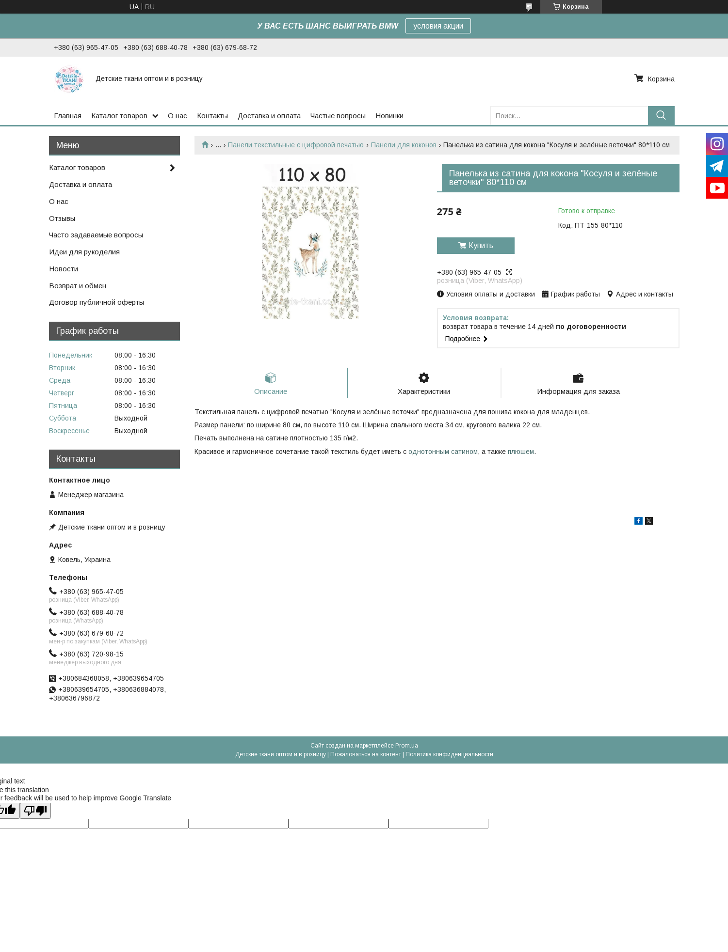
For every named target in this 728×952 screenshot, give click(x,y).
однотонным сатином (443, 451)
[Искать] (661, 115)
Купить (481, 245)
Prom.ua (406, 745)
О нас (177, 115)
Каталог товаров (119, 115)
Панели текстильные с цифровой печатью (296, 145)
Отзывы (62, 218)
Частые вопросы (338, 115)
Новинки (389, 115)
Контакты (212, 115)
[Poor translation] (35, 811)
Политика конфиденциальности (449, 754)
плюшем (521, 451)
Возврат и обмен (77, 285)
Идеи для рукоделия (84, 252)
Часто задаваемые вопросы (96, 235)
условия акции (438, 26)
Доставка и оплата (269, 115)
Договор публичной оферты (96, 302)
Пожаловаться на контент (365, 754)
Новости (63, 269)
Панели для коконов (404, 145)
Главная (67, 115)
